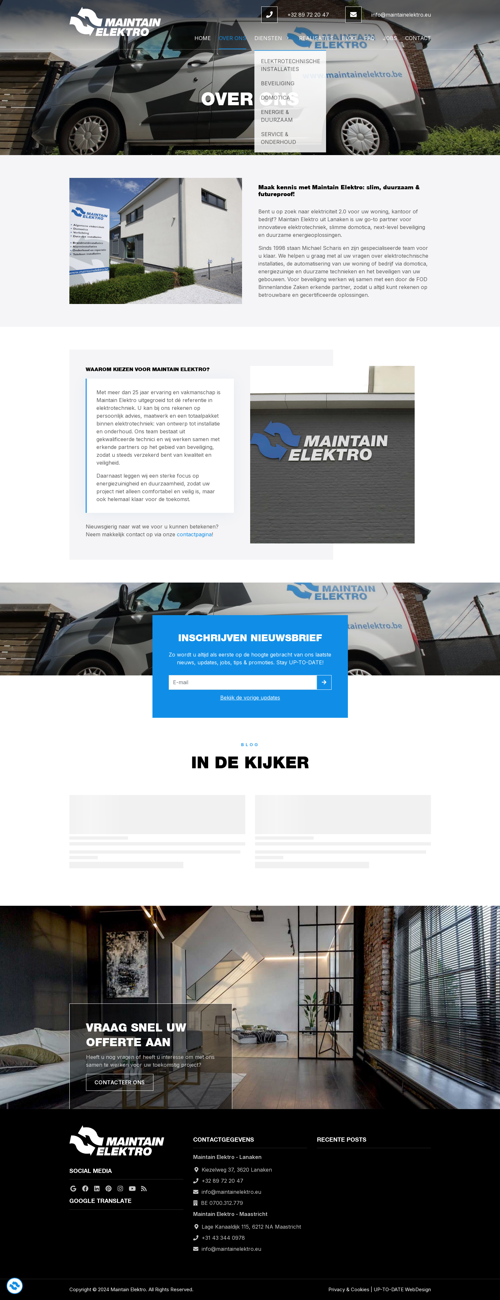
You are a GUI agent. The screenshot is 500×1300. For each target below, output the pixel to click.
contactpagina (194, 534)
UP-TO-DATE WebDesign (402, 1289)
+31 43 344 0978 (223, 1238)
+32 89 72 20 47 (308, 14)
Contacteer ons (119, 1082)
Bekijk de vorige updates (250, 697)
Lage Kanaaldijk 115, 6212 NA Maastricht (251, 1226)
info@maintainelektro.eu (401, 14)
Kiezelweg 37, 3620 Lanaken (237, 1169)
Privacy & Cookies (348, 1289)
